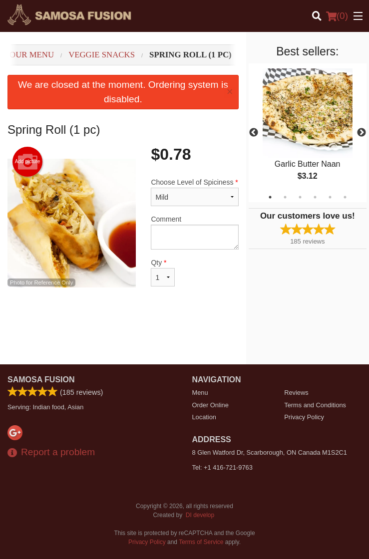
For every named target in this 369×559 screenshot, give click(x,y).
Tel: (222, 467)
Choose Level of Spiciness (194, 192)
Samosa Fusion (41, 379)
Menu (200, 392)
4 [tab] (315, 197)
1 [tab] (270, 197)
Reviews (296, 392)
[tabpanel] (307, 133)
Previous (254, 133)
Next (362, 133)
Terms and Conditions (315, 405)
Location (204, 417)
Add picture (27, 162)
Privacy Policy (304, 417)
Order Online (210, 405)
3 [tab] (300, 197)
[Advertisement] (123, 332)
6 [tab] (345, 197)
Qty (163, 272)
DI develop (200, 515)
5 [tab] (330, 197)
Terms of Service (201, 542)
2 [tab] (285, 197)
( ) (337, 15)
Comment (194, 232)
